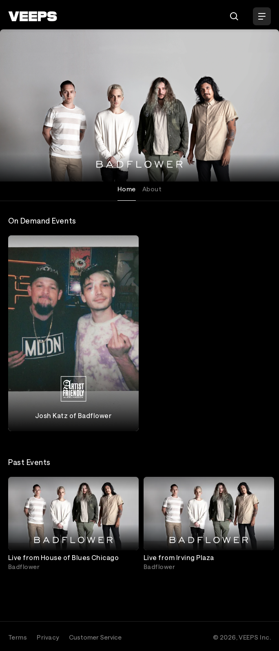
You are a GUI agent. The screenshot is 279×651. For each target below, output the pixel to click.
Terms (17, 637)
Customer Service (95, 637)
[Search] (234, 16)
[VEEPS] (32, 16)
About (152, 189)
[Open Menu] (262, 16)
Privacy (48, 637)
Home (126, 189)
